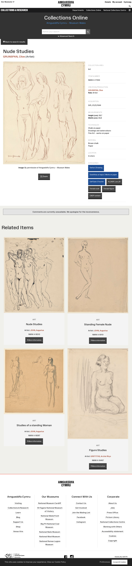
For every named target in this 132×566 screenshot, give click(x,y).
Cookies (112, 536)
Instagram (81, 522)
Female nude (94, 189)
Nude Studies (34, 324)
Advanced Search (66, 36)
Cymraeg (127, 2)
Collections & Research (14, 10)
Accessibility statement (112, 531)
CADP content (95, 196)
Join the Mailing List (81, 512)
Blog (18, 517)
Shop (18, 526)
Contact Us (81, 503)
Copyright (112, 541)
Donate (108, 2)
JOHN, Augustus (37, 330)
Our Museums (7, 2)
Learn (18, 512)
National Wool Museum (49, 536)
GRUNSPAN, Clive (14, 56)
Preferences (105, 562)
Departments (78, 10)
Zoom (44, 176)
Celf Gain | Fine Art (97, 182)
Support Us (18, 522)
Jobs (112, 508)
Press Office (112, 512)
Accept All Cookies (119, 562)
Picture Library (112, 517)
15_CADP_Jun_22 (114, 182)
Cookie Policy (60, 562)
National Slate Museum (49, 532)
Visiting (18, 503)
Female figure (109, 189)
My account (117, 2)
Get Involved (81, 508)
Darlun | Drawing (96, 168)
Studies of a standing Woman (34, 425)
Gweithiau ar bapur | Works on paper (103, 175)
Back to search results (14, 42)
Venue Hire (18, 531)
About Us (112, 503)
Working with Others (112, 526)
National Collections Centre (114, 10)
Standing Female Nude (97, 324)
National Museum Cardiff (49, 503)
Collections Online (93, 10)
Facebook (81, 517)
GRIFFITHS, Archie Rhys (101, 456)
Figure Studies (98, 450)
